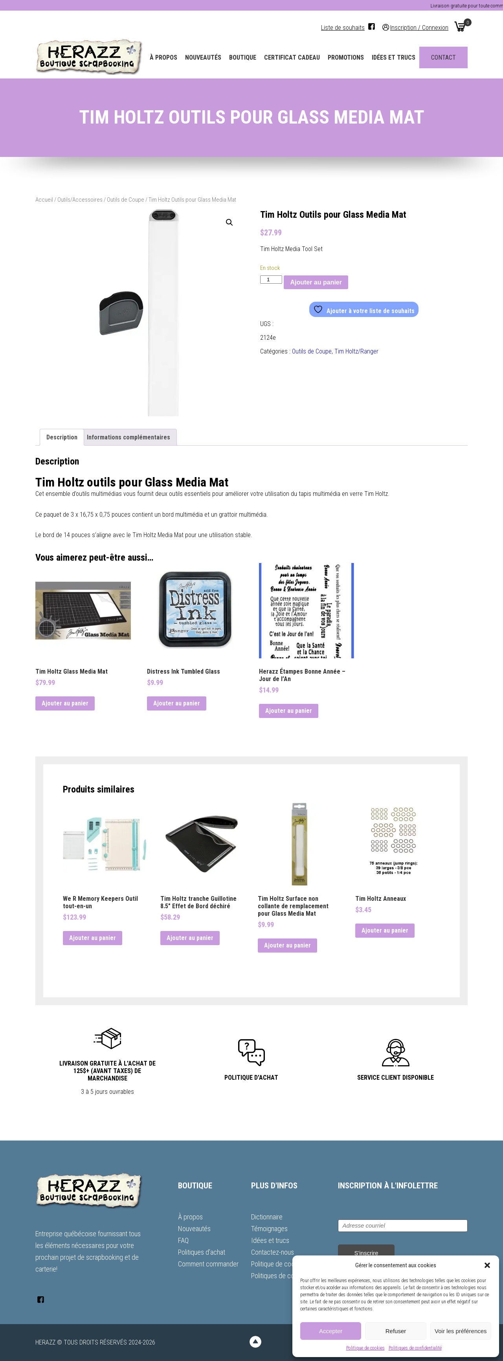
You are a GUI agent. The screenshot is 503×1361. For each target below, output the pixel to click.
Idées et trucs (393, 57)
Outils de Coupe (125, 199)
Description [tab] (61, 437)
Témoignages (269, 1228)
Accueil (44, 199)
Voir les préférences (461, 1331)
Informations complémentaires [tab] (128, 437)
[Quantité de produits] (271, 279)
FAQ (183, 1240)
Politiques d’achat (201, 1252)
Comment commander (208, 1264)
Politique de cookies (365, 1348)
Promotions (346, 57)
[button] (487, 1265)
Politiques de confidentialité (415, 1348)
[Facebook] (371, 26)
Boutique (242, 57)
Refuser (396, 1331)
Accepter (330, 1331)
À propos (163, 57)
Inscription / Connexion (419, 27)
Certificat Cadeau (292, 57)
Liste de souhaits (343, 27)
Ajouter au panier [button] (65, 703)
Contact (443, 57)
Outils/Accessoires (80, 199)
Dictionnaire (267, 1217)
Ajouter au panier (316, 282)
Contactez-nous (272, 1252)
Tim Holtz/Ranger (356, 351)
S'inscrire (366, 1253)
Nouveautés (203, 57)
